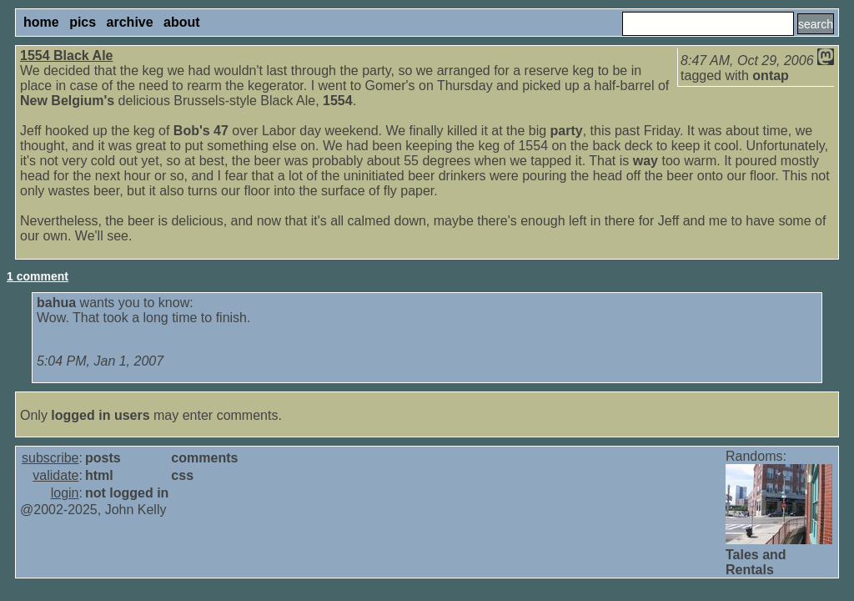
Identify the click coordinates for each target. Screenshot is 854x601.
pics (82, 22)
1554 (338, 100)
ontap (770, 75)
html (99, 475)
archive (130, 22)
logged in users (100, 415)
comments (204, 458)
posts (103, 458)
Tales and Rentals (756, 562)
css (182, 475)
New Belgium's (67, 100)
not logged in (126, 493)
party (566, 131)
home (41, 22)
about (181, 22)
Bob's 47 (201, 131)
